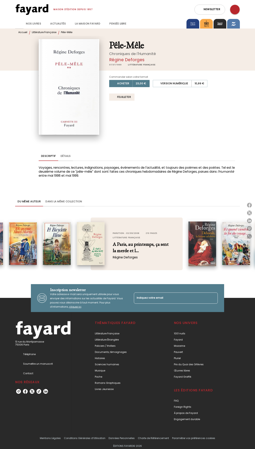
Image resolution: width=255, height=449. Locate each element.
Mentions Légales (50, 438)
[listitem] (18, 391)
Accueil (22, 32)
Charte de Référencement (153, 438)
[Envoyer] (213, 298)
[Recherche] (235, 10)
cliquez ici (75, 306)
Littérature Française (44, 32)
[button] (209, 10)
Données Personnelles (122, 438)
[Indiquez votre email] (171, 297)
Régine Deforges (126, 60)
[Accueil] (32, 9)
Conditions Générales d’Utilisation (84, 438)
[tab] (19, 24)
